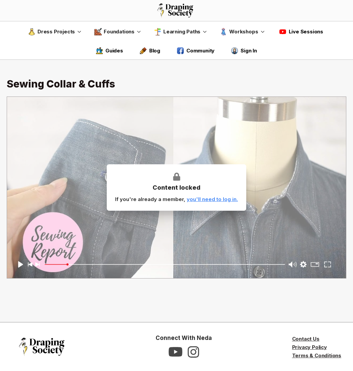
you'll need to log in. (212, 199)
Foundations (114, 31)
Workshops (239, 31)
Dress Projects (51, 31)
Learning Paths (177, 31)
